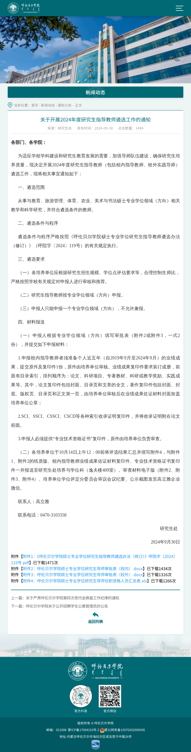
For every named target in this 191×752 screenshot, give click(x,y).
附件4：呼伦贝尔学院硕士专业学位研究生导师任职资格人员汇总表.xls (85, 581)
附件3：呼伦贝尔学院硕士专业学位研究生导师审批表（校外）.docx (83, 574)
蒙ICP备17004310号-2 (83, 729)
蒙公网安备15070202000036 (122, 729)
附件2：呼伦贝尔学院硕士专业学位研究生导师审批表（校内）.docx (83, 568)
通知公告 (65, 105)
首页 (34, 105)
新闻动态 (48, 105)
